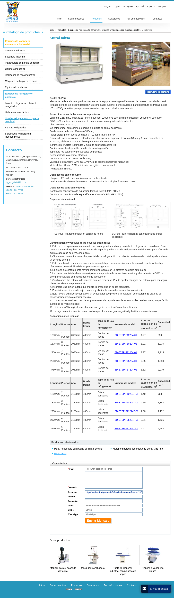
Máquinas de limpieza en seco (21, 81)
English (108, 6)
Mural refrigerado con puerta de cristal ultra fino (138, 448)
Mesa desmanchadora (93, 568)
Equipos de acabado (16, 87)
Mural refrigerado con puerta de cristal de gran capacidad (78, 449)
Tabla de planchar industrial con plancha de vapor (123, 571)
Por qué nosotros (113, 585)
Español (150, 6)
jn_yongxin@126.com (16, 182)
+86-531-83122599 (14, 193)
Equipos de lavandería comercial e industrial (18, 43)
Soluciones (93, 585)
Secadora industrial (15, 56)
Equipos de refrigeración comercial (19, 95)
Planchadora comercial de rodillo (22, 62)
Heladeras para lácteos (17, 112)
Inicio (52, 30)
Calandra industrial (15, 69)
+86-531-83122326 (14, 190)
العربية (117, 6)
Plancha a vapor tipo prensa (153, 569)
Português (128, 6)
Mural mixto (60, 453)
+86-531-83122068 (24, 186)
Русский (140, 6)
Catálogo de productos (23, 32)
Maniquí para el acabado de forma (63, 569)
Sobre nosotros (58, 585)
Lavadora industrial (15, 50)
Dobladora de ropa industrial (20, 75)
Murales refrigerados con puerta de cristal (22, 120)
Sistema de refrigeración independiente (18, 135)
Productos (61, 30)
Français (162, 6)
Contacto (14, 150)
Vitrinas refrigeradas (15, 127)
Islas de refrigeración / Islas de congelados (21, 105)
